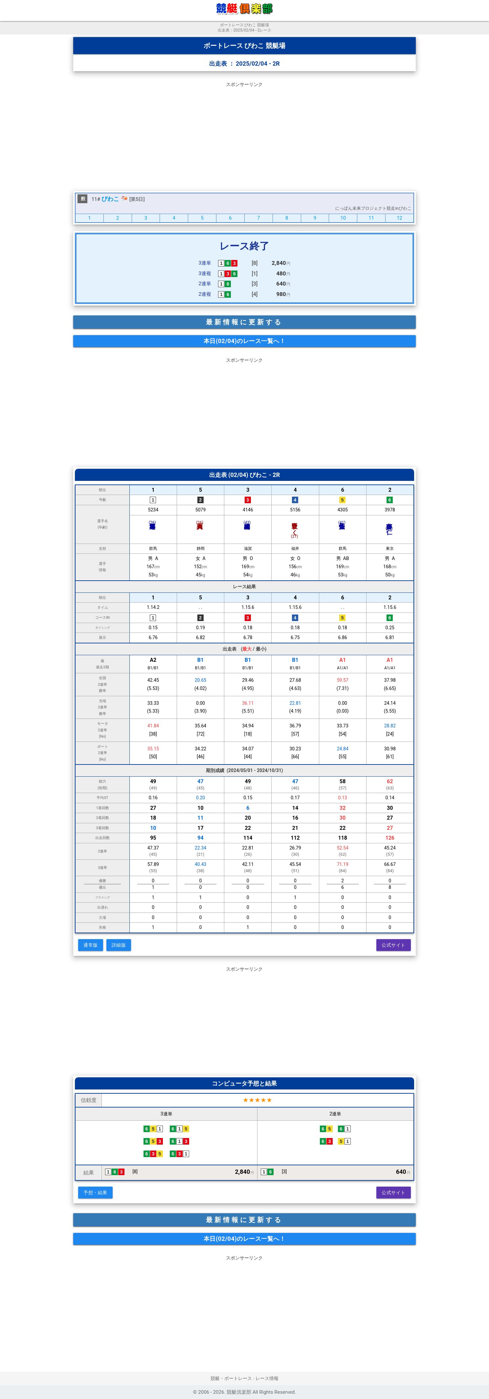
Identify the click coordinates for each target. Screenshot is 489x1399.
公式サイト (394, 945)
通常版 (90, 945)
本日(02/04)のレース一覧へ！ (244, 340)
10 (343, 218)
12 (399, 218)
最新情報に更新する (244, 322)
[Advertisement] (244, 135)
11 (371, 218)
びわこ (110, 198)
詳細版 (119, 945)
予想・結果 (95, 1192)
